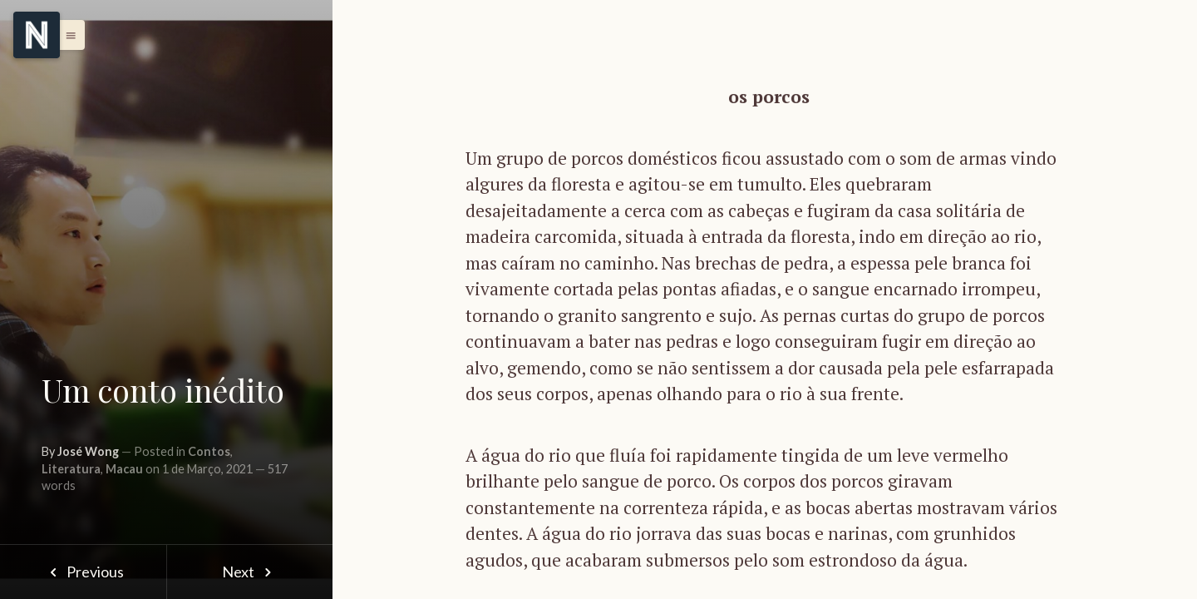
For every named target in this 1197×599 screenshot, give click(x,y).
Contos (209, 451)
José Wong (88, 451)
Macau (124, 469)
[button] (66, 35)
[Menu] (36, 35)
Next (250, 571)
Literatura (71, 469)
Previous (82, 571)
